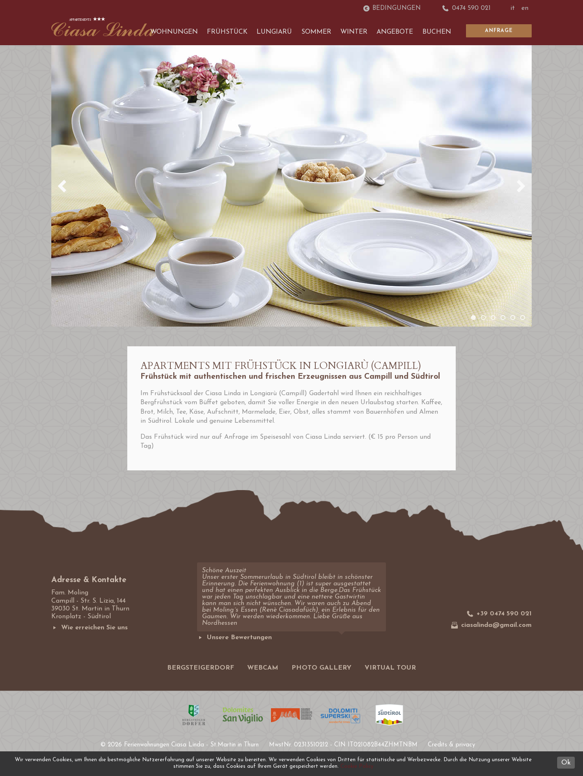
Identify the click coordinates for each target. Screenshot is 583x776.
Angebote (394, 32)
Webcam (262, 668)
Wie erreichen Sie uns (89, 627)
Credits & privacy (451, 745)
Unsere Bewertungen (234, 637)
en (524, 8)
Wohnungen (174, 32)
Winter (353, 32)
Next (521, 186)
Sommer (316, 32)
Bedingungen (392, 8)
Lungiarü (274, 32)
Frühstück (227, 32)
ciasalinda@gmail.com (491, 625)
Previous (62, 186)
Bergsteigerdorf (200, 668)
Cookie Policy (356, 766)
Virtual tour (390, 668)
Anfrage (499, 30)
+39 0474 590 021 (499, 613)
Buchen (436, 32)
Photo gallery (321, 668)
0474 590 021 (466, 8)
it (512, 8)
